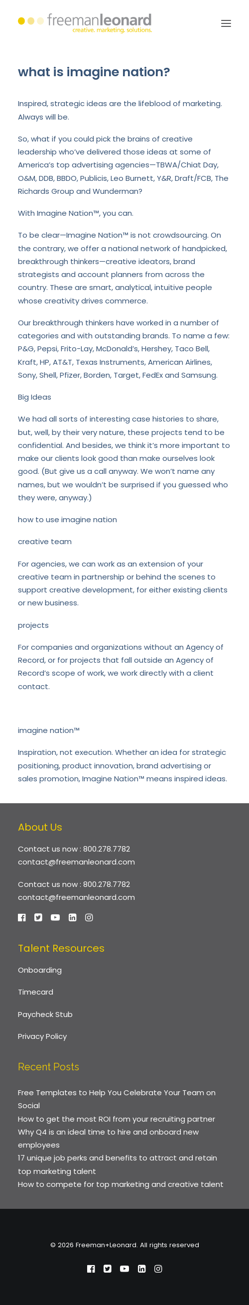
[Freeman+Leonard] (85, 23)
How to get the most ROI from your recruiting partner (116, 1119)
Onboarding (40, 970)
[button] (226, 23)
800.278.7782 (106, 849)
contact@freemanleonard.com (76, 862)
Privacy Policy (42, 1036)
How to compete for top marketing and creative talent (121, 1184)
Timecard (35, 992)
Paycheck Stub (45, 1014)
